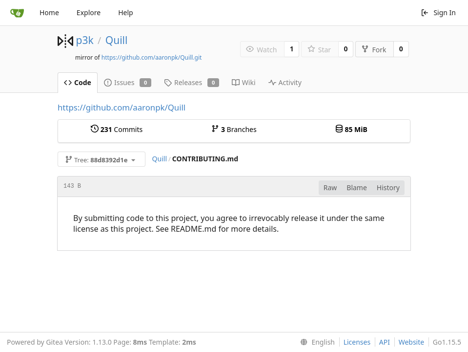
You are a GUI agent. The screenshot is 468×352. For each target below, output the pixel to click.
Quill (116, 40)
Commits (116, 129)
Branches (233, 129)
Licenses (357, 342)
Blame (356, 187)
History (388, 187)
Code (77, 82)
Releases (191, 82)
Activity (285, 82)
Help (125, 12)
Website (412, 342)
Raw (330, 187)
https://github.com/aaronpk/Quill (121, 107)
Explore (89, 12)
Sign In (438, 12)
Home (49, 12)
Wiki (244, 82)
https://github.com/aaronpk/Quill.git (152, 57)
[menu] (315, 342)
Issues (127, 82)
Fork (373, 49)
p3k (84, 40)
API (384, 342)
